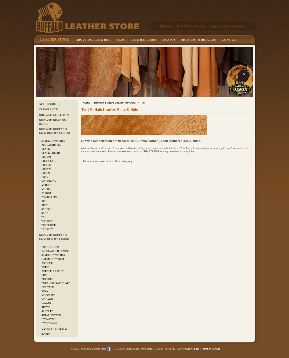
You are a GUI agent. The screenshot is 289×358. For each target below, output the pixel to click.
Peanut (46, 193)
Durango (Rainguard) (56, 283)
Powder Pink (50, 197)
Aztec (45, 267)
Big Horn (47, 279)
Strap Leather (51, 315)
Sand (44, 213)
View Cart (201, 26)
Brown (46, 157)
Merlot (46, 185)
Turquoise (48, 225)
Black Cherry (50, 153)
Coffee (46, 165)
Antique (46, 263)
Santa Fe (47, 311)
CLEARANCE (48, 109)
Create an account (234, 26)
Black (45, 149)
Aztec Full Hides (52, 271)
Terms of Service (210, 349)
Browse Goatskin (54, 115)
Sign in (215, 26)
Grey (44, 177)
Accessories (49, 104)
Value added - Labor (55, 251)
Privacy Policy (192, 349)
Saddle (46, 209)
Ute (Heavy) (49, 323)
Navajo (46, 303)
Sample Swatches (53, 141)
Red (43, 201)
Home (86, 102)
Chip (44, 275)
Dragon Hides (50, 247)
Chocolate (48, 161)
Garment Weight (52, 259)
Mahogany (48, 181)
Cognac (46, 169)
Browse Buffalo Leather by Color (54, 131)
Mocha (46, 189)
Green (45, 173)
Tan (43, 217)
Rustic (45, 307)
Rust (44, 205)
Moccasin (48, 295)
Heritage (47, 287)
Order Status (184, 26)
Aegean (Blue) (50, 145)
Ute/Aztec (48, 319)
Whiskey (47, 229)
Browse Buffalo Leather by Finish (54, 237)
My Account (166, 26)
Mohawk (47, 299)
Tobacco (47, 221)
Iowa (44, 291)
